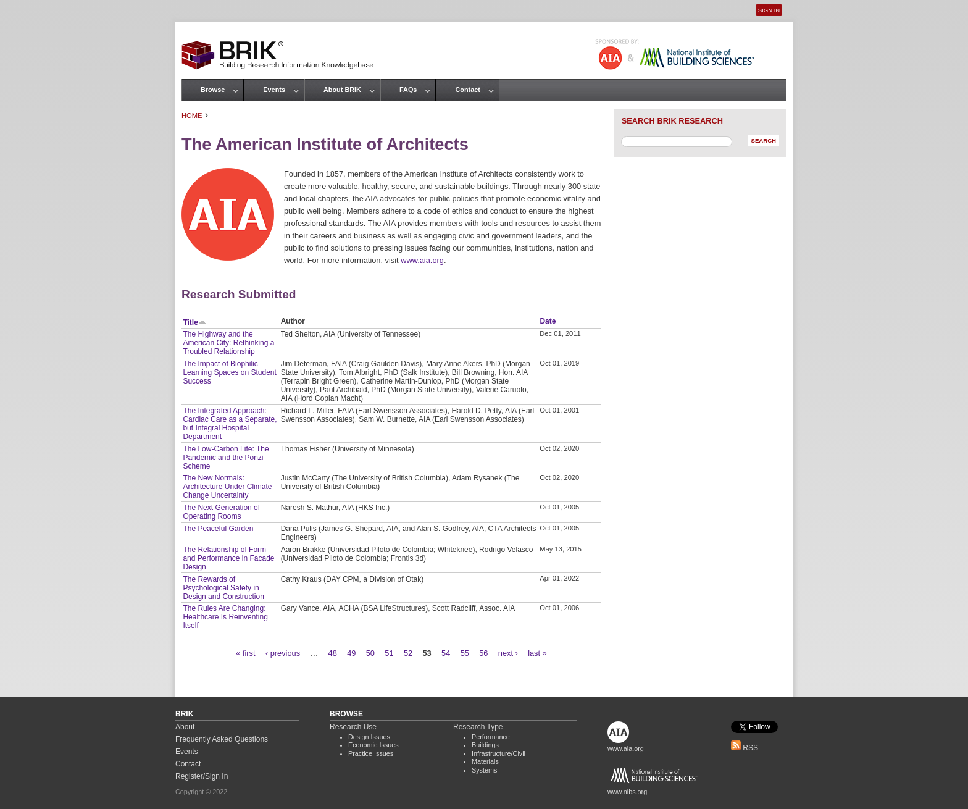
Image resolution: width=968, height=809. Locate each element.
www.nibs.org (627, 791)
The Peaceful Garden (218, 528)
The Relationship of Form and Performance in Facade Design (228, 558)
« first (245, 653)
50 (370, 653)
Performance (491, 736)
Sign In (769, 10)
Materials (485, 761)
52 (408, 653)
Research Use (353, 727)
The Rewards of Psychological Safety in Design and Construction (223, 588)
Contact (467, 89)
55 (465, 653)
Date (548, 321)
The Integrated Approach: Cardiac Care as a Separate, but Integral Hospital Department (230, 423)
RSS (744, 748)
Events (274, 89)
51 (389, 653)
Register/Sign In (201, 776)
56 (483, 653)
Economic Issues (373, 744)
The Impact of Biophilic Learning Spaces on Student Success (229, 372)
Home (192, 115)
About (184, 727)
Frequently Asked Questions (221, 739)
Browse (213, 89)
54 (445, 653)
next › (508, 653)
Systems (484, 770)
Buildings (485, 744)
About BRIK (342, 89)
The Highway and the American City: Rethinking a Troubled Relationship (228, 343)
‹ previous (282, 653)
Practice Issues (370, 753)
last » (537, 653)
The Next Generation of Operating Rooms (221, 512)
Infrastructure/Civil (498, 753)
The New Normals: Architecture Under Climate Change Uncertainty (227, 487)
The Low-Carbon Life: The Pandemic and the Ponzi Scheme (226, 458)
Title (194, 322)
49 (351, 653)
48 (332, 653)
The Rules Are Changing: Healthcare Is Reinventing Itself (225, 617)
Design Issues (369, 736)
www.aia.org (422, 260)
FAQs (408, 89)
